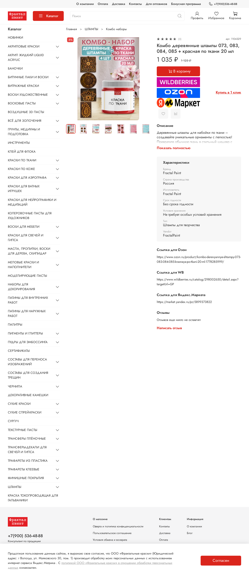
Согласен (221, 560)
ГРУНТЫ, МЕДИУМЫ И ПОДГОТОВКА (24, 131)
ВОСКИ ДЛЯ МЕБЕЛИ (23, 226)
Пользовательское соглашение (112, 533)
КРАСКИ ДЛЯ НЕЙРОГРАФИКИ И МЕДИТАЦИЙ (32, 202)
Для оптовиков (156, 4)
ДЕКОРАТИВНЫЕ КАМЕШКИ (28, 395)
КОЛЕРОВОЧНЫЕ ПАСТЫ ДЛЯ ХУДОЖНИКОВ (30, 215)
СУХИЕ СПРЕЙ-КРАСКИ (24, 412)
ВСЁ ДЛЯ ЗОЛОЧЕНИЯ (24, 120)
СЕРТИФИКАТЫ (19, 350)
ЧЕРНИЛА (15, 386)
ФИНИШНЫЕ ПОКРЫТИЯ (26, 478)
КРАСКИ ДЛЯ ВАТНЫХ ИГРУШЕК (24, 188)
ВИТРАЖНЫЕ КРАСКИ (23, 86)
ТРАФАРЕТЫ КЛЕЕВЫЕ (23, 469)
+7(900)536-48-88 (223, 4)
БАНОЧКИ (15, 68)
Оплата (103, 4)
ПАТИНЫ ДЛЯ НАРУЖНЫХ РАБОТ (27, 313)
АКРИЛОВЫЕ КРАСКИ (23, 46)
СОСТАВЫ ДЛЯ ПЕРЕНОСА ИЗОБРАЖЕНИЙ (27, 361)
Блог (190, 533)
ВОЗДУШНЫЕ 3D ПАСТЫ (26, 112)
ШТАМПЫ (91, 29)
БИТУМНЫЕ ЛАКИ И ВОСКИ (28, 77)
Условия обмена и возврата (110, 540)
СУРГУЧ (13, 421)
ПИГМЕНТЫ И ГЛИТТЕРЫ (25, 333)
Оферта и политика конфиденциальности (118, 526)
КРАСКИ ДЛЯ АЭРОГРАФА (27, 177)
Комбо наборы (116, 29)
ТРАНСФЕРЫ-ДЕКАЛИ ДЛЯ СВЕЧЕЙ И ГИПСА (27, 449)
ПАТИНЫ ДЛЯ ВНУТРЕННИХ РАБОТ (28, 300)
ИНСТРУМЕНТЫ (19, 142)
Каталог (48, 16)
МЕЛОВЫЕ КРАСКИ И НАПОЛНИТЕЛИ (23, 264)
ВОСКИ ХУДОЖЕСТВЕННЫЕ (28, 94)
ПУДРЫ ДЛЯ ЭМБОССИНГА (28, 342)
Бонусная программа (186, 4)
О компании (85, 4)
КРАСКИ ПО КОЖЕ (21, 169)
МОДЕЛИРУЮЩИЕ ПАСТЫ (27, 275)
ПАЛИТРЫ (15, 324)
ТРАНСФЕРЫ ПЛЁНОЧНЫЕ (27, 438)
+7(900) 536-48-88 (25, 536)
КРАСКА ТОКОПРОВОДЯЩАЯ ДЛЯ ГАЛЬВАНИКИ (33, 498)
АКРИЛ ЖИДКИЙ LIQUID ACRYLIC (26, 57)
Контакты (135, 4)
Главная (71, 29)
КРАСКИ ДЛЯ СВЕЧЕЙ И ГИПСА (25, 237)
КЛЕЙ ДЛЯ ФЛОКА (22, 151)
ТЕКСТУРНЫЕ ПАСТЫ (22, 430)
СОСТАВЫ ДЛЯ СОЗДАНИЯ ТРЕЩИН (28, 375)
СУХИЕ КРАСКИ (19, 403)
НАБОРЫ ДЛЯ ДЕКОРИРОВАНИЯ (21, 286)
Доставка (118, 4)
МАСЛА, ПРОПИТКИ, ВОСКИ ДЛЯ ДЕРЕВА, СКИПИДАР (29, 251)
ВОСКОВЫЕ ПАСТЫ (22, 103)
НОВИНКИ (15, 37)
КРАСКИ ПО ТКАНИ (22, 160)
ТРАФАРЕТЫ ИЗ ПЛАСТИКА (28, 460)
